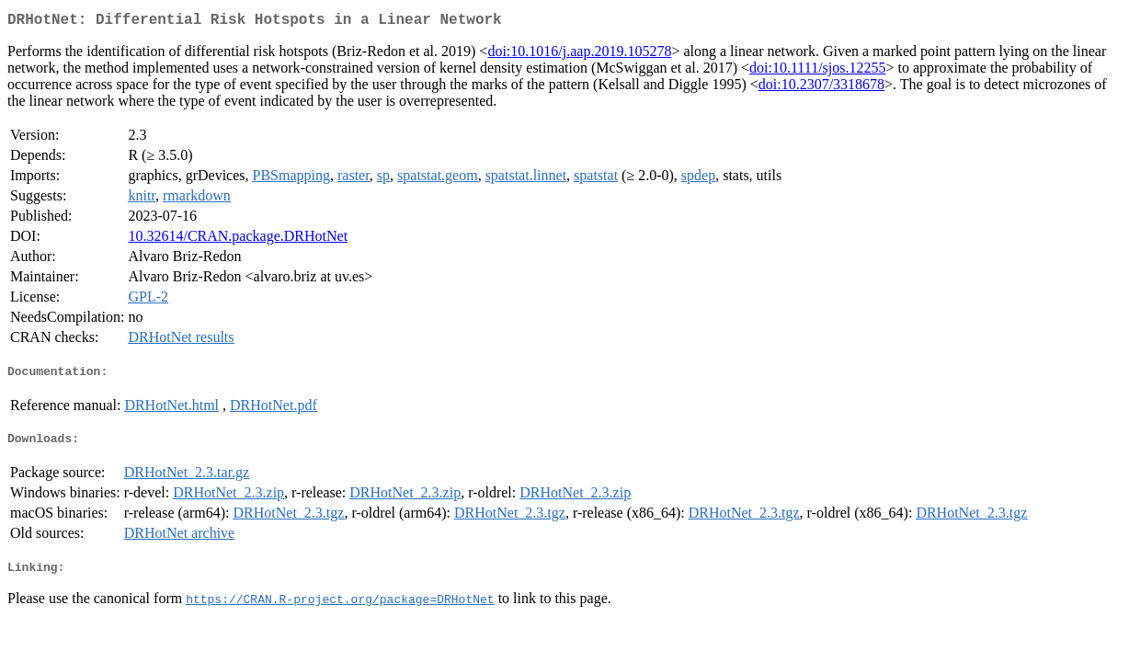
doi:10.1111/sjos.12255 (817, 71)
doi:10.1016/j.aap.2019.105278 (579, 55)
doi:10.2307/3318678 (821, 88)
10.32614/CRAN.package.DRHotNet (238, 239)
